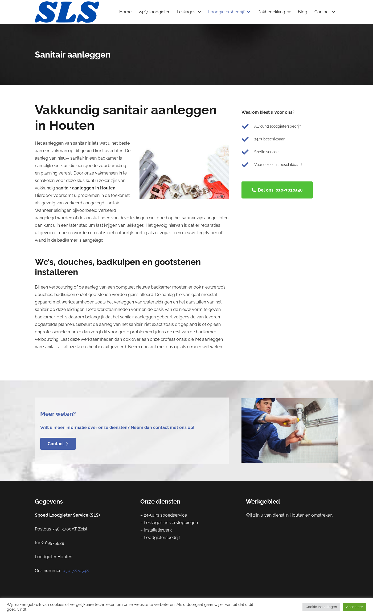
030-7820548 (76, 570)
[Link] (67, 12)
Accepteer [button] (354, 607)
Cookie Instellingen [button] (321, 607)
